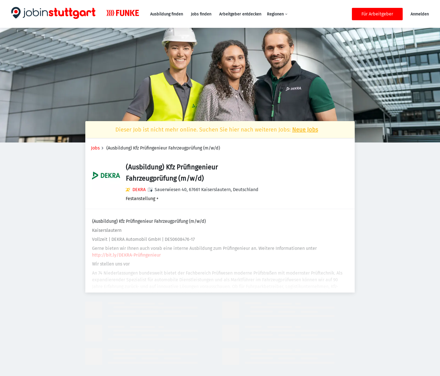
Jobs (95, 148)
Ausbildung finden (166, 14)
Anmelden (420, 14)
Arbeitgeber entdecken (240, 14)
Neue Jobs (305, 129)
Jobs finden (201, 14)
